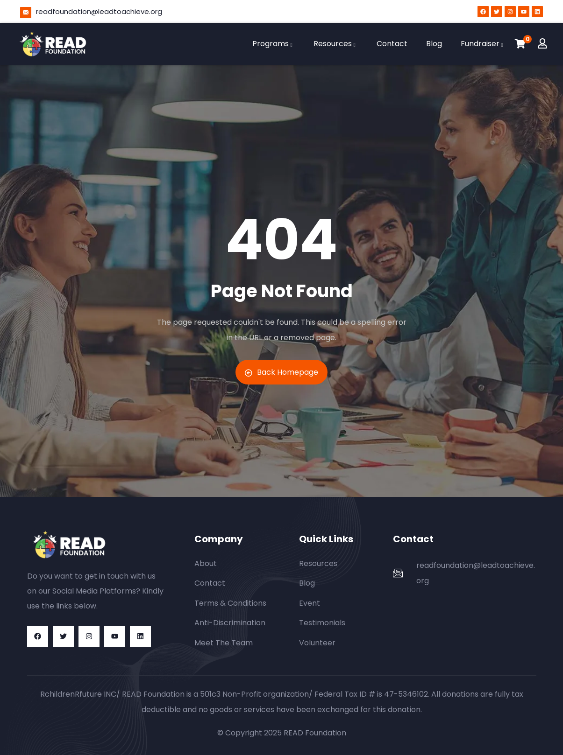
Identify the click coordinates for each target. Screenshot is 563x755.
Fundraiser (483, 43)
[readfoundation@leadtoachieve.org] (25, 12)
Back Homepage (281, 372)
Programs (273, 43)
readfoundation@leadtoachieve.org (99, 11)
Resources (336, 43)
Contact (392, 43)
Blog (434, 43)
